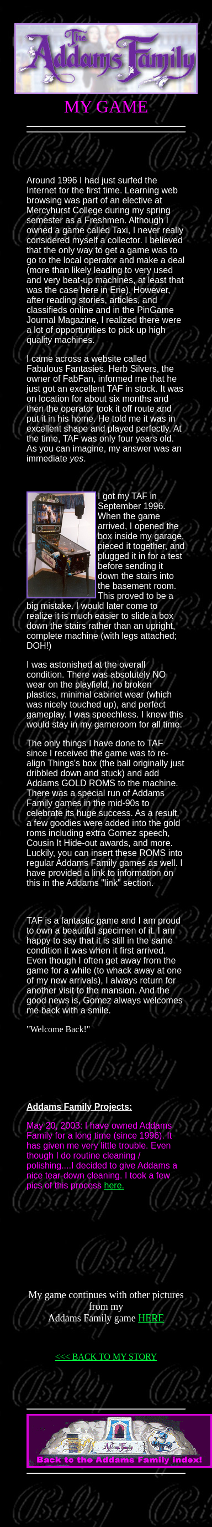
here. (114, 1185)
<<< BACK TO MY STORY (106, 1356)
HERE (151, 1318)
